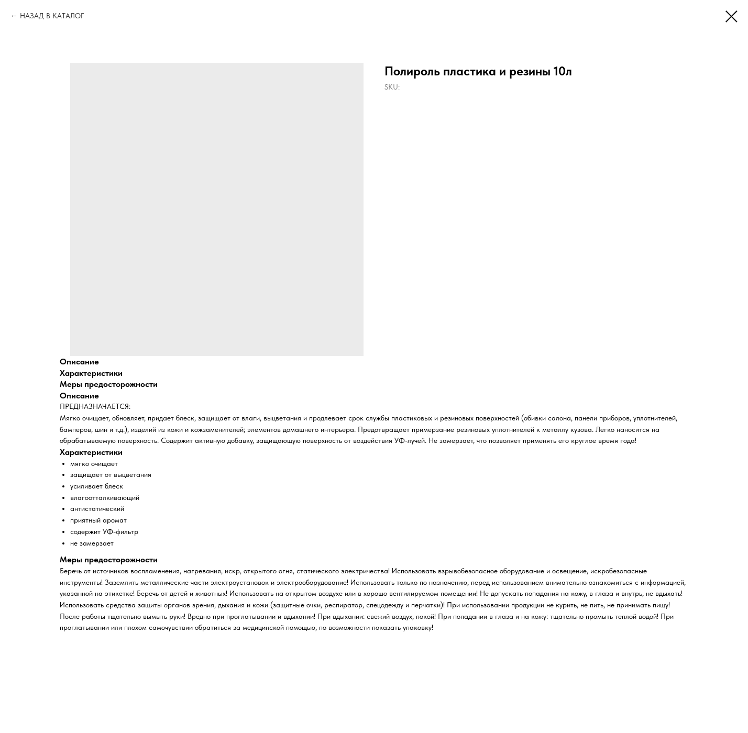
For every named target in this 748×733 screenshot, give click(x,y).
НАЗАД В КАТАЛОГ (52, 16)
